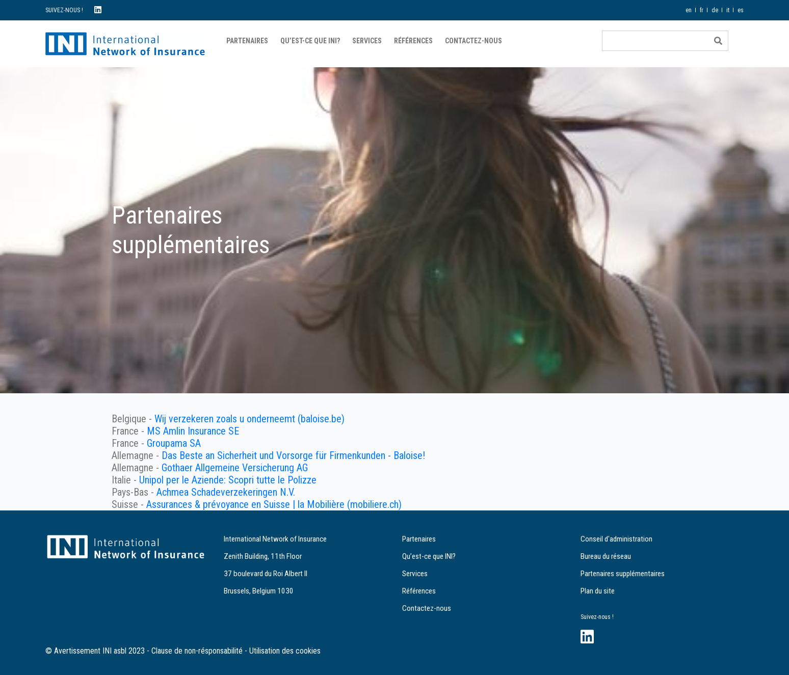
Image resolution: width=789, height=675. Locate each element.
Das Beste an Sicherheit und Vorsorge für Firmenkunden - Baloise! (293, 455)
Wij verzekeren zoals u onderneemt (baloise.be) (249, 419)
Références (413, 41)
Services (367, 41)
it (727, 10)
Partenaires (247, 41)
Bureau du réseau (606, 556)
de (715, 10)
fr (701, 10)
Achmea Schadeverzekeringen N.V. (225, 492)
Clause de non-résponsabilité (197, 651)
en (689, 10)
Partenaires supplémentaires (623, 573)
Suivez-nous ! (597, 616)
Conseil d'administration (616, 539)
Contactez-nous (473, 41)
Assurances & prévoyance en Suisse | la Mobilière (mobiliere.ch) (274, 504)
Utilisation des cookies (285, 651)
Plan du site (598, 591)
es (741, 10)
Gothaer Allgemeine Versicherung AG (235, 468)
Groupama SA (174, 443)
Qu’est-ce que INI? (310, 41)
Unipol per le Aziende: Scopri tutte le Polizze (228, 480)
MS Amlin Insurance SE (193, 431)
